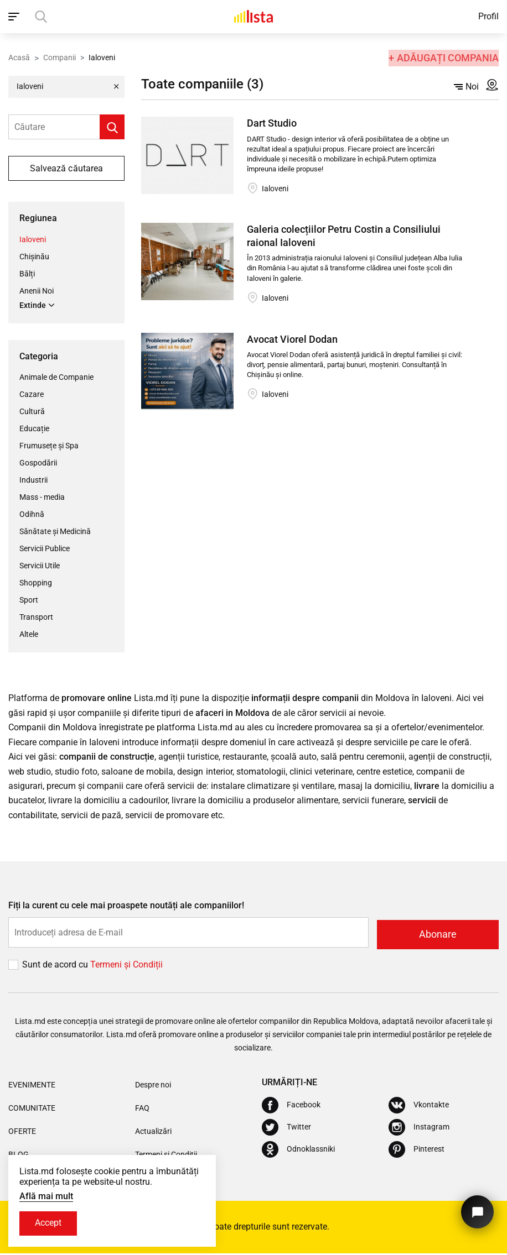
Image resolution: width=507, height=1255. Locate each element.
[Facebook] (291, 1107)
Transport (36, 617)
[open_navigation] (15, 16)
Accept (49, 1223)
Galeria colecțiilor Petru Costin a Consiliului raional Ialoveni (343, 235)
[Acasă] (253, 16)
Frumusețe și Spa (49, 446)
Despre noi (153, 1087)
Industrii (33, 480)
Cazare (31, 394)
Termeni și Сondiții (126, 966)
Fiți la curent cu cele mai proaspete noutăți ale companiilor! (126, 909)
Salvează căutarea (66, 168)
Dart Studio (272, 123)
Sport (28, 600)
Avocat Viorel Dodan (292, 339)
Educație (34, 429)
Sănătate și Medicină (55, 531)
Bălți (27, 273)
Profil (488, 16)
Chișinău (34, 256)
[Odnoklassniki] (298, 1151)
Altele (28, 634)
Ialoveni (32, 238)
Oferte (22, 1133)
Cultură (32, 411)
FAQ (142, 1110)
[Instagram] (419, 1129)
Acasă (19, 57)
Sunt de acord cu (56, 966)
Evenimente (31, 1087)
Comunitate (31, 1110)
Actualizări (153, 1133)
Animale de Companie (56, 377)
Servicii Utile (39, 566)
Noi (466, 86)
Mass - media (42, 497)
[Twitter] (286, 1129)
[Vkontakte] (419, 1107)
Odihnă (31, 514)
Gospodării (38, 463)
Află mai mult (46, 1195)
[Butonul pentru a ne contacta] (476, 1209)
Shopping (35, 583)
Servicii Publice (44, 549)
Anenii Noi (36, 290)
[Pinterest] (416, 1151)
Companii (59, 57)
